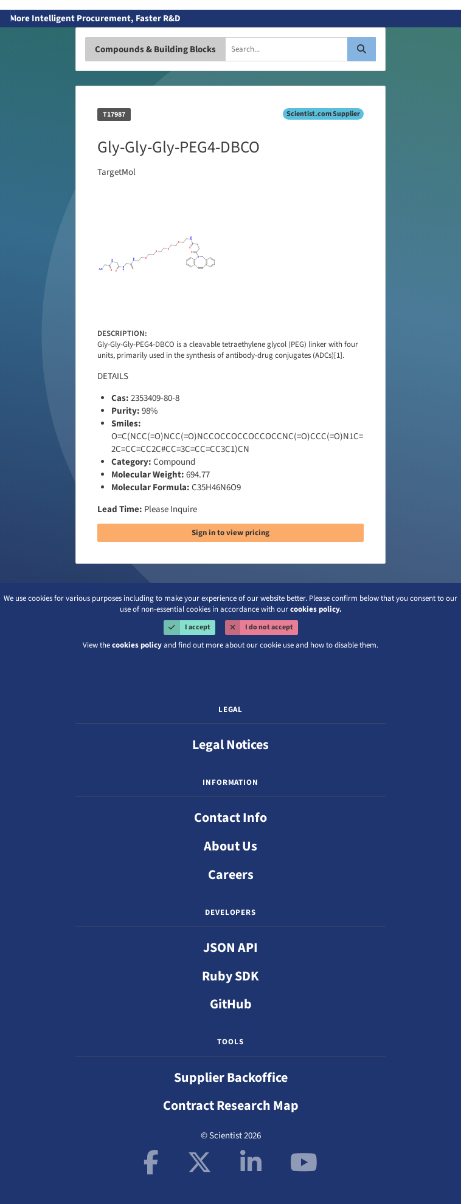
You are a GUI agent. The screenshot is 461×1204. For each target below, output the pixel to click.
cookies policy (137, 645)
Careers (231, 874)
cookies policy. (316, 609)
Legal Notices (230, 744)
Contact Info (230, 817)
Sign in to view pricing (230, 532)
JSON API (230, 947)
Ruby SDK (230, 976)
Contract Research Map (231, 1105)
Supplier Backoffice (231, 1077)
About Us (230, 846)
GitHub (231, 1004)
